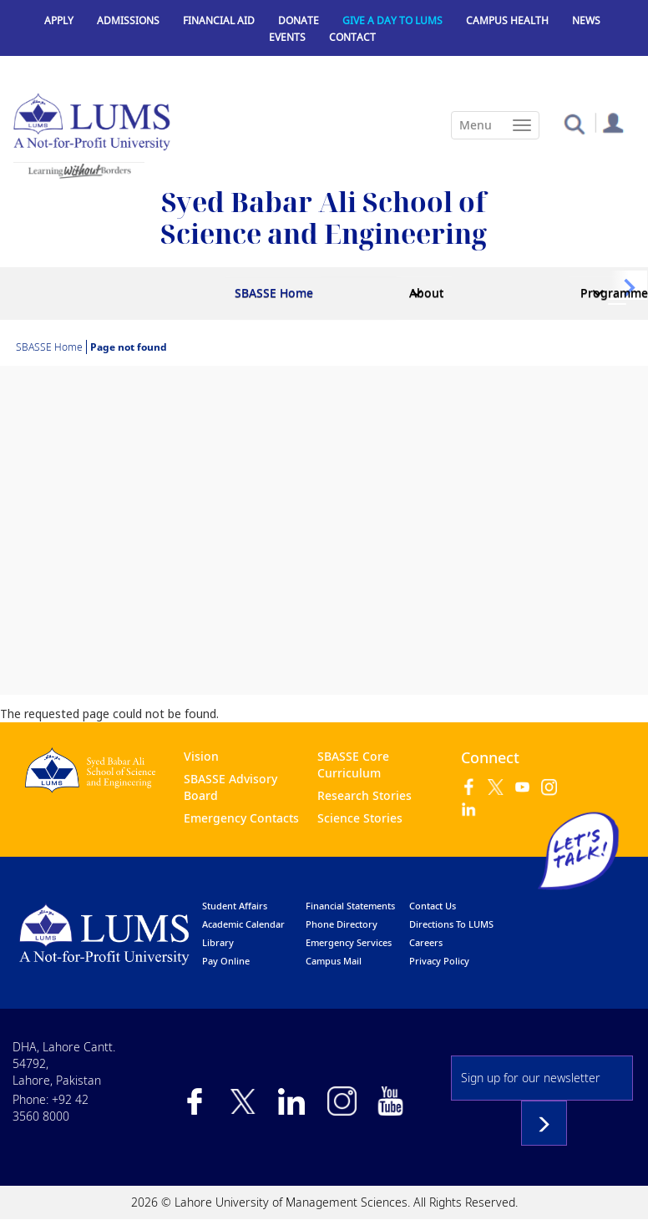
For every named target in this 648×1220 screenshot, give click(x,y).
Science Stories (359, 818)
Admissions (128, 20)
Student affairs (234, 905)
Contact (352, 37)
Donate (298, 20)
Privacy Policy (439, 960)
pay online (226, 960)
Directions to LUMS (451, 924)
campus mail (334, 960)
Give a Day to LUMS (392, 20)
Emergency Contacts (241, 818)
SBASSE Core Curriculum (353, 764)
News (586, 20)
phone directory (341, 924)
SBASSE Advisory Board (230, 787)
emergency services (349, 942)
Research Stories (364, 795)
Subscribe (544, 1123)
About (426, 293)
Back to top (610, 1182)
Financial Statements (350, 905)
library (218, 942)
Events (287, 37)
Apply (58, 20)
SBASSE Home (274, 293)
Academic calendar (243, 924)
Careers (426, 942)
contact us (432, 905)
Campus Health (507, 20)
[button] (574, 123)
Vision (201, 756)
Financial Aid (219, 20)
